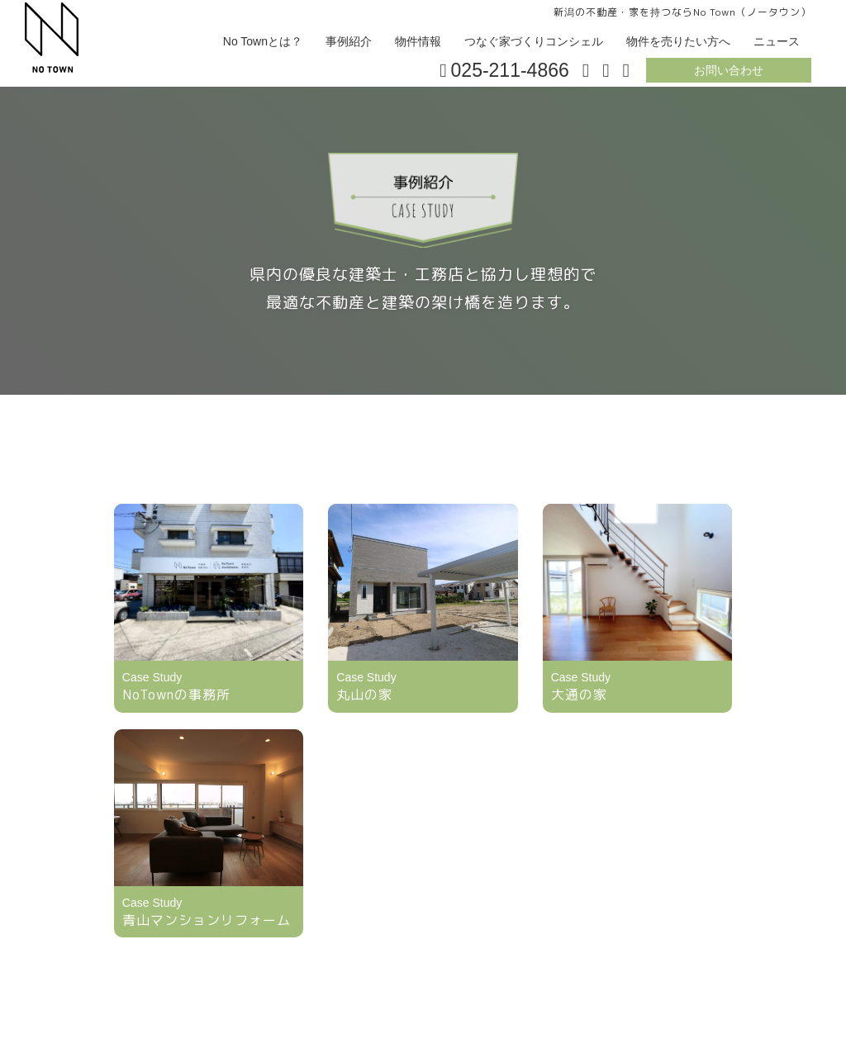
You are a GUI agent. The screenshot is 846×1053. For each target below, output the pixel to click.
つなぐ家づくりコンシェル (533, 41)
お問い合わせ (728, 70)
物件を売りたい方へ (678, 41)
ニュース (776, 41)
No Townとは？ (262, 41)
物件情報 (418, 41)
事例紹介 (349, 41)
